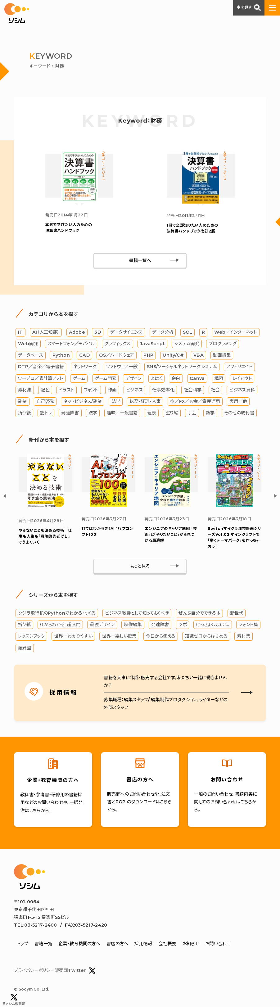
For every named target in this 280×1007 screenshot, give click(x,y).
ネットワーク (85, 367)
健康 (151, 413)
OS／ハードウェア (116, 355)
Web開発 (28, 343)
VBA (198, 355)
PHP (148, 355)
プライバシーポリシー (34, 970)
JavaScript (152, 343)
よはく (156, 378)
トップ (22, 944)
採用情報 (143, 944)
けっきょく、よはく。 (212, 624)
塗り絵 (171, 413)
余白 (175, 378)
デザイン (133, 378)
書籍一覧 (43, 944)
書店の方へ (117, 944)
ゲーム (79, 378)
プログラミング (223, 343)
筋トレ (46, 413)
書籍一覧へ (140, 260)
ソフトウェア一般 (122, 367)
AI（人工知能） (45, 332)
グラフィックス (117, 343)
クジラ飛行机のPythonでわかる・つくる (57, 613)
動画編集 (222, 355)
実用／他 (238, 401)
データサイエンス (126, 332)
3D (97, 332)
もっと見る (140, 566)
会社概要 (167, 944)
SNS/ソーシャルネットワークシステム (182, 367)
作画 (112, 390)
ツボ (182, 624)
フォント (91, 390)
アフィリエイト (239, 367)
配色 (45, 390)
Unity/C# (173, 355)
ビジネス (134, 390)
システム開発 (186, 343)
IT (20, 332)
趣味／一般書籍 (122, 413)
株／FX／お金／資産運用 (195, 401)
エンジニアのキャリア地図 (171, 534)
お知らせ (191, 944)
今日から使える (160, 636)
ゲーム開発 (105, 378)
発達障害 (70, 413)
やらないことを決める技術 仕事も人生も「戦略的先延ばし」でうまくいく (45, 536)
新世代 (236, 613)
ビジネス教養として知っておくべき (137, 613)
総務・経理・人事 (144, 401)
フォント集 (248, 624)
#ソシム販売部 (13, 1000)
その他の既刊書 (239, 413)
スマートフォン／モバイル (71, 343)
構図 (218, 378)
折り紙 (24, 413)
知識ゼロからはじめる (206, 636)
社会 (215, 390)
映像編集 (133, 624)
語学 (210, 413)
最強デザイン (102, 624)
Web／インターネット (235, 332)
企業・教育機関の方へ (79, 944)
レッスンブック (31, 636)
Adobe (77, 332)
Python (61, 355)
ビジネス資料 (242, 390)
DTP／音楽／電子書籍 (41, 367)
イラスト (66, 390)
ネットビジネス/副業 (82, 401)
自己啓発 (45, 401)
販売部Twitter (75, 970)
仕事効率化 (163, 390)
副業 (22, 401)
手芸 (191, 413)
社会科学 (192, 390)
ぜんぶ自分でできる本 (199, 613)
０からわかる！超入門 (60, 624)
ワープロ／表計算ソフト (40, 378)
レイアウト (242, 378)
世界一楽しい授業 (119, 636)
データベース (30, 355)
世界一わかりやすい (73, 636)
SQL (187, 332)
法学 (115, 401)
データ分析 (162, 332)
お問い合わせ (218, 944)
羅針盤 (24, 648)
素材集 (24, 390)
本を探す (249, 7)
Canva (197, 378)
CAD (84, 355)
